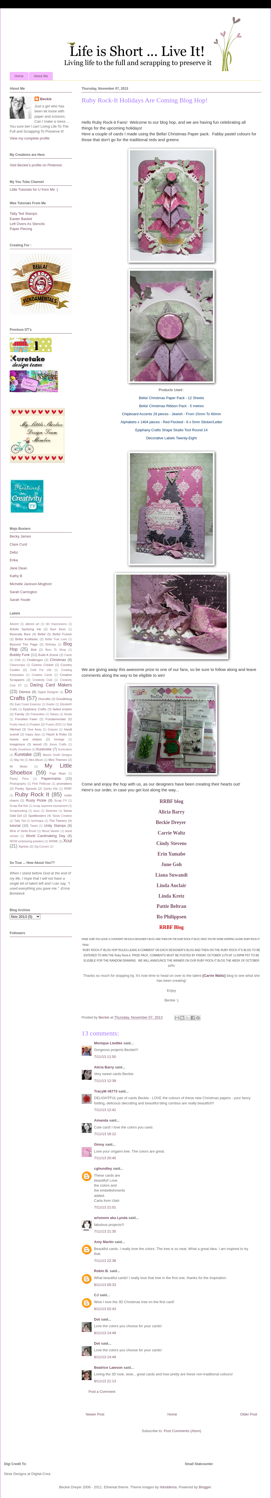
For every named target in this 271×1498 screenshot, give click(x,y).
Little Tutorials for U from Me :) (34, 189)
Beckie (46, 99)
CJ (96, 1295)
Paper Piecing (21, 229)
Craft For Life (40, 669)
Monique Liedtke (108, 1043)
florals (68, 714)
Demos (24, 692)
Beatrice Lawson (108, 1367)
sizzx (36, 810)
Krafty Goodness (20, 749)
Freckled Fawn (26, 719)
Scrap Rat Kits (19, 805)
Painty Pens (19, 778)
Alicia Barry (171, 812)
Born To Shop (55, 649)
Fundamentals (55, 719)
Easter (50, 704)
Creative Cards (42, 674)
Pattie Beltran (171, 906)
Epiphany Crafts (34, 709)
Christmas (58, 660)
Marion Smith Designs (57, 754)
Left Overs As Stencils (27, 224)
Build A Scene (48, 655)
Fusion (35, 724)
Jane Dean (18, 568)
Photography (18, 783)
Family (19, 714)
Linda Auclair (171, 885)
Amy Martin (104, 1242)
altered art (32, 624)
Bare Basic (58, 629)
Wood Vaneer (50, 831)
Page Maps (57, 773)
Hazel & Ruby (56, 734)
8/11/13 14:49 (105, 1333)
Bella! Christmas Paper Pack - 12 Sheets (171, 398)
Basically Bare (20, 634)
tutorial (15, 825)
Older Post (248, 1414)
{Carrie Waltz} (214, 975)
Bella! (42, 634)
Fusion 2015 (53, 724)
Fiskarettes (38, 714)
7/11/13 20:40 (105, 1158)
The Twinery (58, 820)
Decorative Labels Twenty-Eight (171, 438)
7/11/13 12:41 (105, 1110)
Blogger (205, 1487)
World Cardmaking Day (46, 836)
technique (37, 820)
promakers (64, 783)
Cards (68, 655)
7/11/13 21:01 (105, 1207)
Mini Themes (57, 759)
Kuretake (23, 754)
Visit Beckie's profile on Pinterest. (36, 165)
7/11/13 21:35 (105, 1231)
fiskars (54, 714)
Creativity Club (43, 679)
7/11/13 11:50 (105, 1057)
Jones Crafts (57, 744)
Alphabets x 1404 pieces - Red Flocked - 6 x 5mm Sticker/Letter (171, 422)
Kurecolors (65, 749)
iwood (37, 744)
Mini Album (36, 759)
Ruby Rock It (32, 794)
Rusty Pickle (36, 800)
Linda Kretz (171, 896)
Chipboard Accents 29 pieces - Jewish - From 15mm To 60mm (171, 414)
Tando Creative (62, 815)
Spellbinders (37, 815)
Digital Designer (48, 692)
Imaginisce (17, 744)
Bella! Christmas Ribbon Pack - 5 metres (171, 406)
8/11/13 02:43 (105, 1309)
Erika (14, 560)
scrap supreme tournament (50, 805)
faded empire (62, 709)
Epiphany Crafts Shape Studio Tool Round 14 (171, 430)
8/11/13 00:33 (105, 1285)
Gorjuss (53, 729)
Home (19, 76)
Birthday (51, 644)
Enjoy (171, 990)
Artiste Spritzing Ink (25, 629)
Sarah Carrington (23, 592)
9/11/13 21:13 (105, 1381)
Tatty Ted (20, 820)
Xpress (23, 846)
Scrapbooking (18, 810)
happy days (32, 734)
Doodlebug (64, 699)
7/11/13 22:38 (105, 1261)
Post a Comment (101, 1391)
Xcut (67, 840)
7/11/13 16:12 (105, 1134)
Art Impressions (56, 624)
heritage (59, 739)
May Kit (19, 759)
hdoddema (168, 1487)
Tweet (34, 825)
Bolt (34, 649)
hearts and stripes (26, 739)
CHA (18, 660)
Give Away (35, 729)
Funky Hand (17, 724)
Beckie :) (172, 1000)
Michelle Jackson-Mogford (30, 584)
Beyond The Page (24, 644)
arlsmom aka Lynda (110, 1218)
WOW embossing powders (27, 841)
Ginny (99, 1144)
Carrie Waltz (171, 833)
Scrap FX (60, 800)
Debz (14, 552)
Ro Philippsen (171, 917)
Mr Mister (19, 766)
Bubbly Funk (20, 655)
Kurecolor (44, 749)
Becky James (20, 536)
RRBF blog (171, 801)
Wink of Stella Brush (23, 831)
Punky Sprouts (26, 788)
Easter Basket (21, 219)
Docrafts (44, 699)
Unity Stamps (55, 825)
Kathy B (16, 576)
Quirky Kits (50, 788)
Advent (14, 624)
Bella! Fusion (62, 634)
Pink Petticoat (41, 783)
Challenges (35, 660)
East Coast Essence (28, 704)
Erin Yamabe (172, 854)
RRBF (68, 788)
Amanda (101, 1120)
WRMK (53, 841)
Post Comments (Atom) (182, 1431)
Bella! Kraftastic (26, 639)
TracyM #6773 (106, 1091)
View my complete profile (29, 138)
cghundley (103, 1168)
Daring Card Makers (51, 685)
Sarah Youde (20, 600)
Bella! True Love (56, 639)
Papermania (51, 778)
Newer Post (95, 1414)
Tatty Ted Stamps (23, 213)
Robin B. (101, 1271)
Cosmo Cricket (42, 665)
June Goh (171, 864)
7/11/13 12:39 (105, 1081)
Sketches (52, 810)
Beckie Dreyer (171, 822)
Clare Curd (18, 544)
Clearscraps (17, 665)
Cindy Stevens (171, 843)
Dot (97, 1319)
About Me (41, 76)
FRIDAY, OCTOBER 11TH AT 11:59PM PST (223, 955)
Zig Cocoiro (41, 846)
